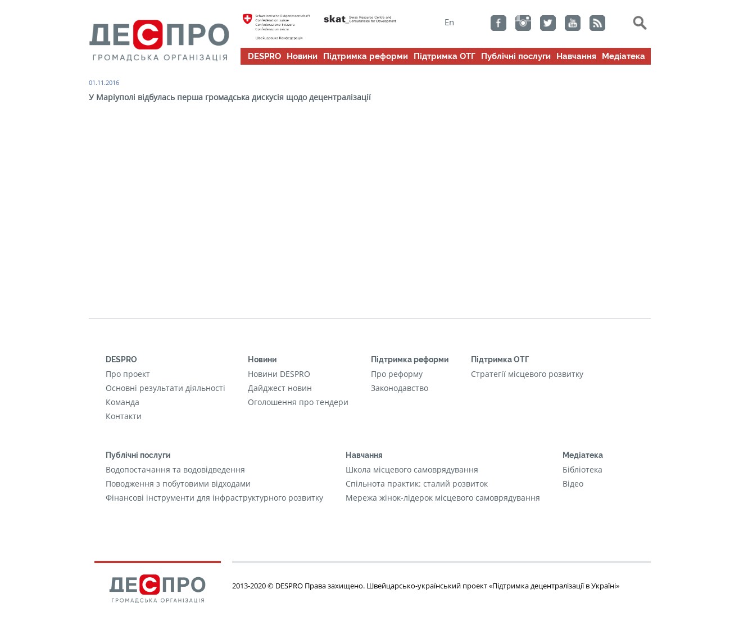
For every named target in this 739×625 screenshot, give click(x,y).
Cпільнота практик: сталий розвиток (417, 483)
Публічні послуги (516, 56)
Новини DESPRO (279, 373)
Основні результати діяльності (165, 388)
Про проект (128, 373)
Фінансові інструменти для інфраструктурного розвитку (214, 497)
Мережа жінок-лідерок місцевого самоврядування (443, 497)
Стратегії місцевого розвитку (527, 373)
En (449, 22)
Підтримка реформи (365, 56)
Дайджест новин (280, 388)
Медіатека (623, 56)
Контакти (124, 416)
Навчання (576, 56)
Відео (573, 483)
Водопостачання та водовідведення (175, 469)
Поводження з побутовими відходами (178, 483)
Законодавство (399, 388)
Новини (302, 56)
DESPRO (264, 56)
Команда (122, 402)
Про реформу (397, 373)
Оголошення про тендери (298, 402)
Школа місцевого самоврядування (412, 469)
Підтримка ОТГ (444, 56)
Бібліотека (582, 469)
